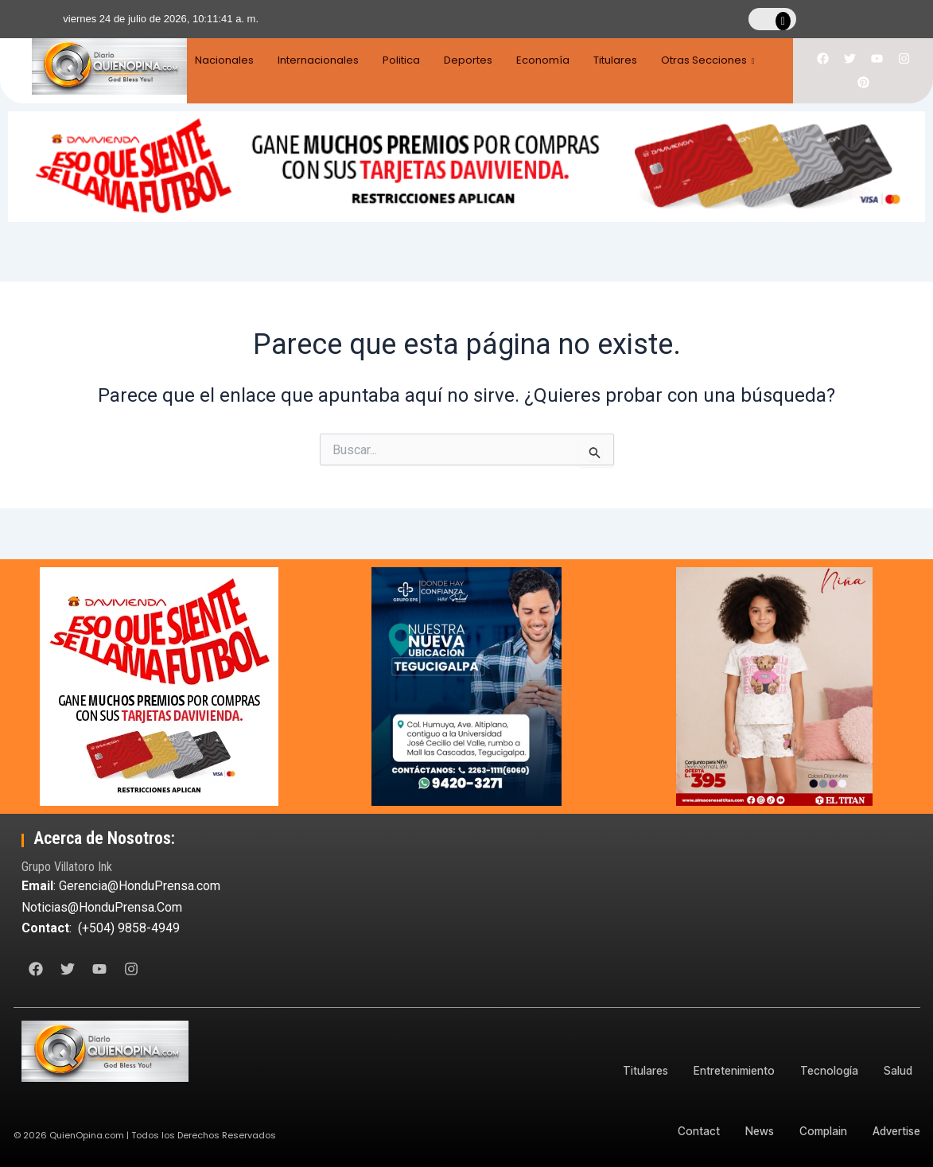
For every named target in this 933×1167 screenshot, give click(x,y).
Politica (407, 60)
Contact (689, 1131)
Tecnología (826, 1070)
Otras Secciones (727, 60)
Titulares (631, 60)
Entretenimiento (728, 1070)
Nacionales (224, 60)
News (752, 1131)
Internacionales (321, 60)
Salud (897, 1070)
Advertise (895, 1131)
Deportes (477, 60)
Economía (555, 60)
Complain (818, 1131)
